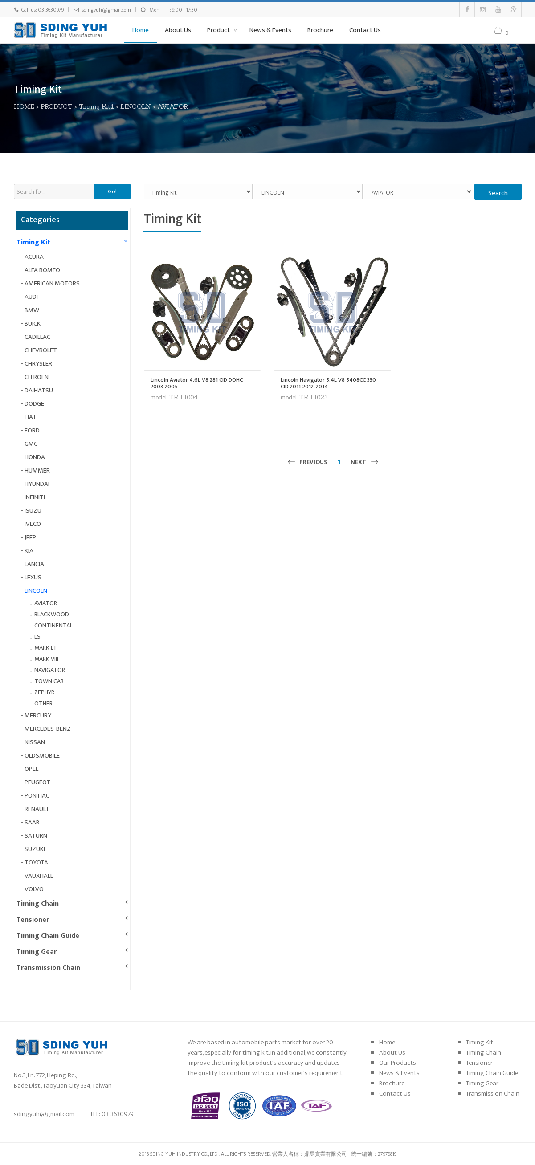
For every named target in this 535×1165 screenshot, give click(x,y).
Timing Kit (33, 242)
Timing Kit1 (96, 106)
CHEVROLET (41, 350)
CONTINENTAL (53, 625)
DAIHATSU (39, 390)
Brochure (320, 30)
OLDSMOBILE (42, 755)
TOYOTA (36, 862)
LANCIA (34, 564)
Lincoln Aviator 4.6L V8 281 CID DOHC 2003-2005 (197, 383)
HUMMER (37, 470)
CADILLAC (37, 336)
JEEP (30, 537)
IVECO (33, 524)
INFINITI (35, 497)
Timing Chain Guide (47, 936)
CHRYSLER (38, 363)
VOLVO (34, 889)
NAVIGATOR (49, 670)
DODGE (34, 403)
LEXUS (33, 577)
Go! (112, 191)
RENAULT (37, 809)
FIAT (31, 417)
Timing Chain (37, 904)
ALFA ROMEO (42, 270)
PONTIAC (37, 795)
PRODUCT (57, 106)
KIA (29, 550)
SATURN (36, 835)
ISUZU (33, 510)
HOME (24, 106)
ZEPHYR (44, 692)
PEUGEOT (37, 782)
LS (37, 636)
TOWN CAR (49, 681)
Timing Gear (36, 952)
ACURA (34, 256)
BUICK (33, 323)
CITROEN (37, 377)
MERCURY (38, 715)
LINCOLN (135, 106)
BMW (32, 310)
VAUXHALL (39, 875)
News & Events (270, 30)
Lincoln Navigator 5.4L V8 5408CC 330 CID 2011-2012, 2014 (328, 383)
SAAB (32, 822)
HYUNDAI (37, 483)
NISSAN (35, 742)
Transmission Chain (48, 968)
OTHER (43, 703)
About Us (178, 30)
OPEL (31, 768)
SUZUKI (35, 849)
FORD (32, 430)
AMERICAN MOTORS (52, 283)
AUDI (31, 296)
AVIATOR (172, 106)
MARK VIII (46, 659)
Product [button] (219, 30)
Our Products (397, 1062)
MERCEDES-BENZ (48, 728)
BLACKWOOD (51, 614)
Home (140, 30)
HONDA (35, 457)
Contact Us (365, 30)
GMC (31, 443)
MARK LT (45, 648)
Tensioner (32, 920)
